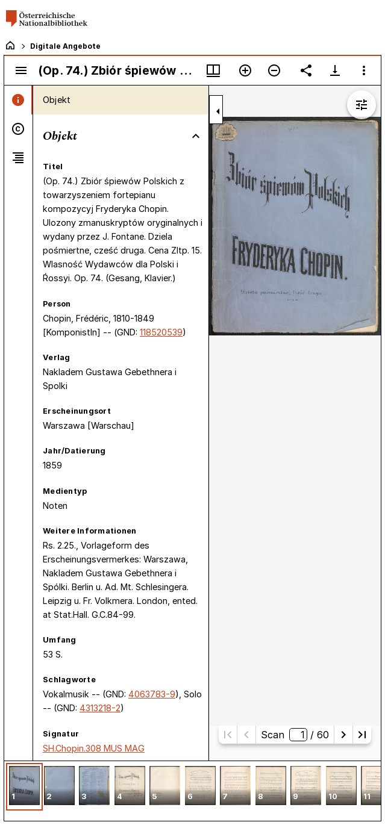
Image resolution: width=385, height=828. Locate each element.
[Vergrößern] (245, 70)
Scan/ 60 (295, 734)
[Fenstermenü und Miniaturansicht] (213, 70)
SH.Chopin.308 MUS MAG (94, 748)
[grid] (192, 791)
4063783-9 (151, 694)
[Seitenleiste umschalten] (21, 70)
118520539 (161, 332)
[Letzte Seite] (362, 735)
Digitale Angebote (65, 46)
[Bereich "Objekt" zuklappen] (196, 136)
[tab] (18, 100)
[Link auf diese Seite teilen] (306, 70)
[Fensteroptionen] (363, 70)
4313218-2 (100, 708)
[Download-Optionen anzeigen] (335, 70)
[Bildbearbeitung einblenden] (361, 104)
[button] (24, 787)
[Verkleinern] (274, 70)
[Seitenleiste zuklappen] (218, 111)
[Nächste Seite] (343, 735)
